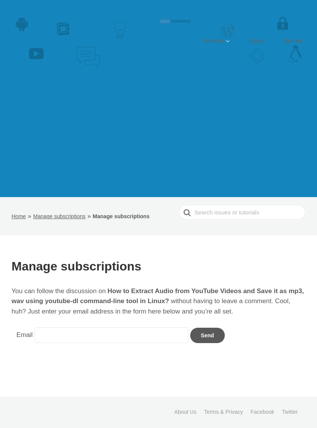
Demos (297, 41)
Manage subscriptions (59, 216)
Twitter (290, 412)
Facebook (262, 412)
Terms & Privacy (223, 412)
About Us (185, 412)
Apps (269, 41)
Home (19, 216)
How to (236, 41)
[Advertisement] (158, 139)
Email (25, 334)
